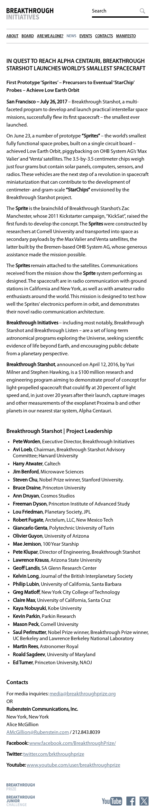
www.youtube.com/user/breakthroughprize (73, 765)
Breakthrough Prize (20, 786)
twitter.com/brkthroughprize (53, 754)
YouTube (112, 801)
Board (28, 36)
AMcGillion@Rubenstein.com (37, 732)
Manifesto (126, 36)
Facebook (130, 801)
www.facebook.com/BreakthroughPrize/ (72, 743)
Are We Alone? (50, 36)
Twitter (144, 801)
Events (85, 36)
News (71, 36)
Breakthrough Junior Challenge (20, 800)
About (12, 36)
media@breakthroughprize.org (83, 694)
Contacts (104, 36)
